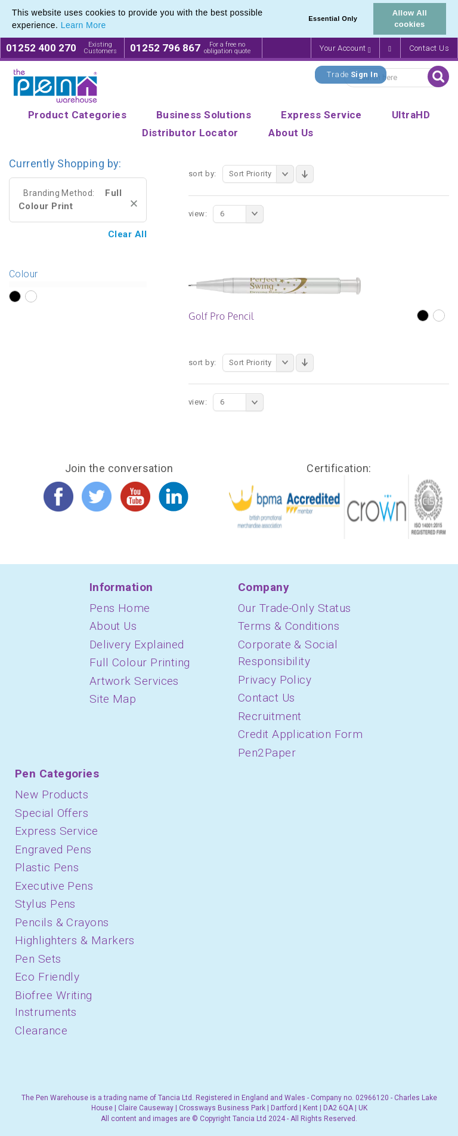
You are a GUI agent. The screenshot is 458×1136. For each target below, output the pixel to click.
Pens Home (119, 608)
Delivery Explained (136, 644)
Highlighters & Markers (75, 940)
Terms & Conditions (288, 626)
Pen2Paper (267, 753)
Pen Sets (38, 959)
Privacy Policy (274, 680)
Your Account (345, 49)
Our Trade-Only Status (294, 608)
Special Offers (51, 813)
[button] (110, 26)
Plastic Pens (47, 867)
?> (15, 297)
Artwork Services (134, 681)
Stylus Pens (45, 904)
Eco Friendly (47, 977)
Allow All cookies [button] (409, 18)
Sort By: (202, 173)
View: (197, 213)
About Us (113, 626)
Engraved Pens (53, 849)
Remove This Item (134, 203)
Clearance (41, 1030)
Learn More (83, 25)
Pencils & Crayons (62, 922)
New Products (51, 794)
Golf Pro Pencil (221, 316)
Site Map (113, 699)
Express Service (56, 831)
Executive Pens (54, 886)
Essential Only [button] (332, 18)
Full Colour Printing (139, 662)
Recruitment (270, 716)
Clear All (127, 234)
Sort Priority (261, 174)
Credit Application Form (300, 734)
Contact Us (429, 48)
